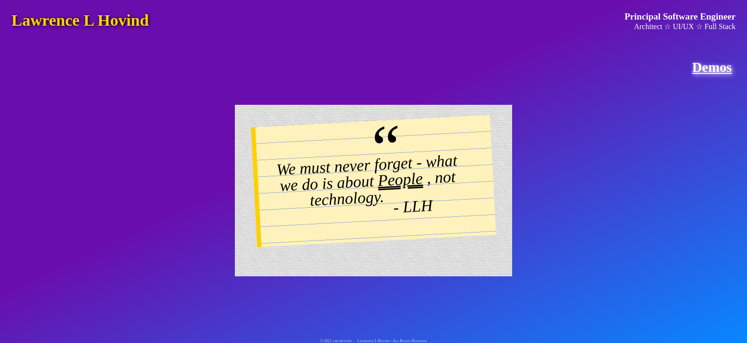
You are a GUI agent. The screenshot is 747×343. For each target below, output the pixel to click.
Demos (712, 67)
